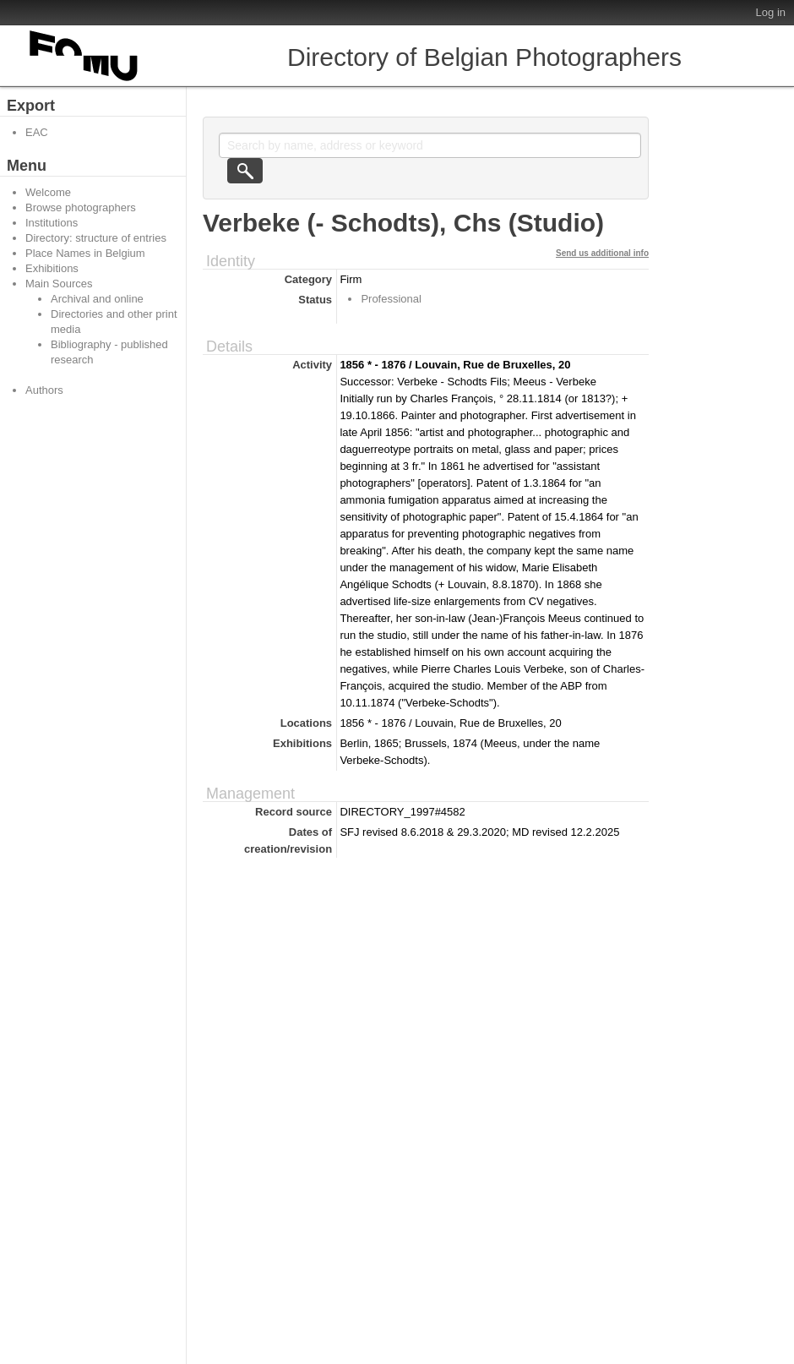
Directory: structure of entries (95, 238)
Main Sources (58, 283)
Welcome (48, 192)
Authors (44, 390)
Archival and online (97, 298)
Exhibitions (52, 268)
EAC (36, 132)
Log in (771, 12)
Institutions (51, 222)
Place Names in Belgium (85, 253)
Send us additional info (602, 253)
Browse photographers (80, 207)
